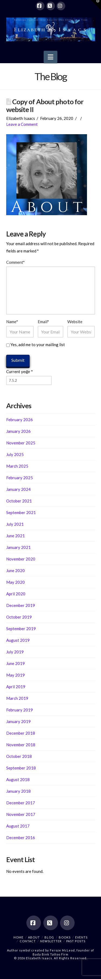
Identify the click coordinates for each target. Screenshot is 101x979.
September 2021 (21, 512)
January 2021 (18, 547)
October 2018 (19, 756)
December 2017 (20, 802)
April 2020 (15, 593)
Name (12, 321)
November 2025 (20, 442)
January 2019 (18, 721)
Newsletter (51, 941)
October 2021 (19, 500)
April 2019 (15, 686)
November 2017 (20, 814)
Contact (28, 941)
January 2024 (18, 489)
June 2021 (15, 535)
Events (81, 937)
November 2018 (20, 744)
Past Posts (75, 941)
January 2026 (18, 431)
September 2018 (21, 767)
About (34, 937)
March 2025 (17, 466)
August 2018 (18, 779)
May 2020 (15, 582)
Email (43, 321)
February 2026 (19, 419)
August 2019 (18, 640)
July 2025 (15, 454)
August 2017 (18, 825)
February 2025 (19, 477)
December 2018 (20, 733)
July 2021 (15, 524)
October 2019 (19, 617)
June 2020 (15, 570)
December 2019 (20, 605)
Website (74, 321)
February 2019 (19, 709)
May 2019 (15, 675)
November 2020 (20, 558)
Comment (15, 262)
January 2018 (18, 791)
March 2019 (17, 698)
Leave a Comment (22, 124)
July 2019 (15, 651)
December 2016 (20, 837)
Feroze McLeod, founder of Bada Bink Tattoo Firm (63, 952)
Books (65, 937)
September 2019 (21, 628)
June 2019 (15, 663)
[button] (50, 57)
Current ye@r (19, 371)
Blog (49, 937)
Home (18, 937)
